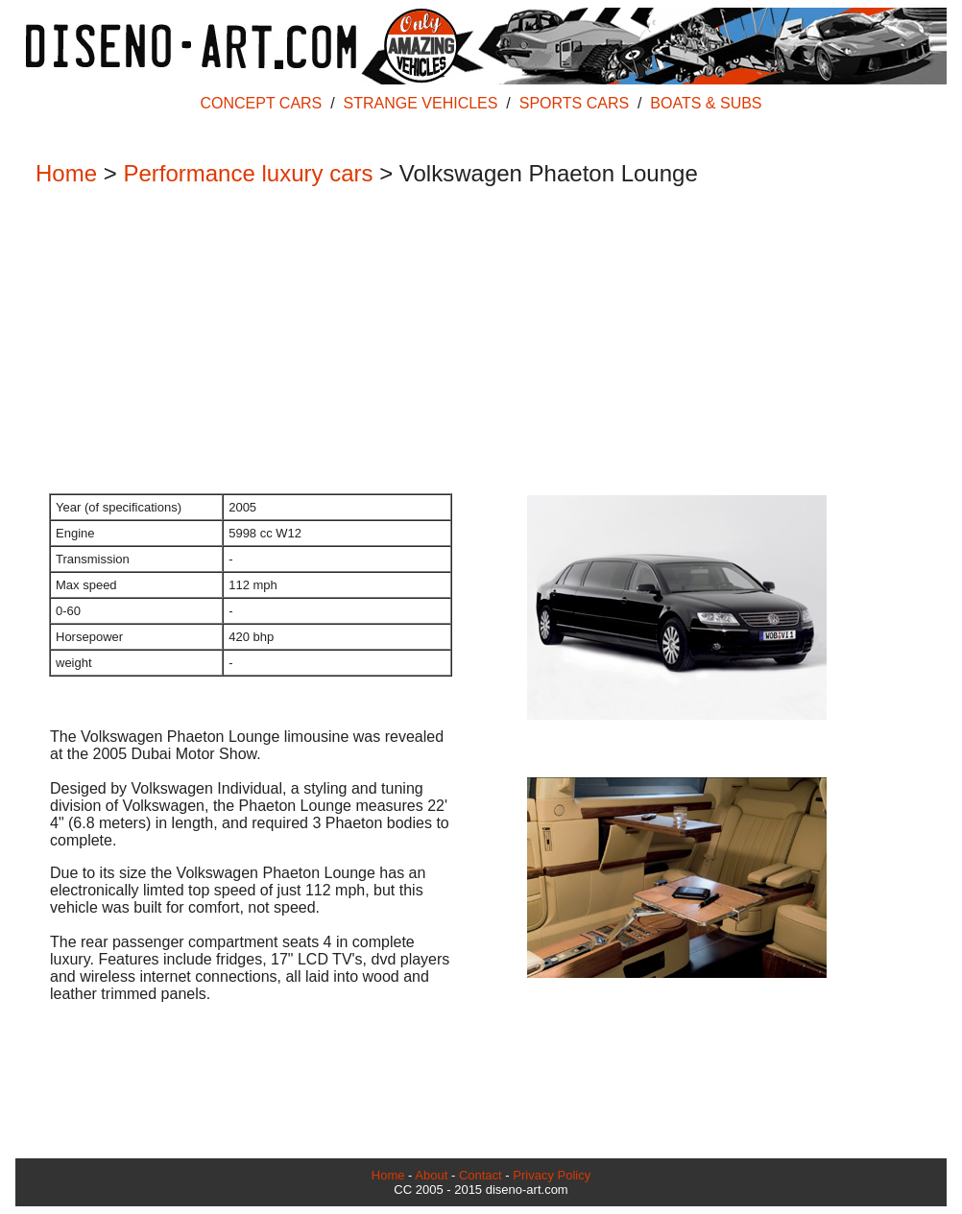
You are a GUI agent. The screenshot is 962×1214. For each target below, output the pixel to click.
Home (66, 173)
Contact (480, 1175)
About (431, 1175)
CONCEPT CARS (261, 103)
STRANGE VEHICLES (421, 103)
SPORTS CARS (574, 103)
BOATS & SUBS (705, 103)
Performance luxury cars (248, 173)
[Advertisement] (471, 341)
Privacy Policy (551, 1175)
